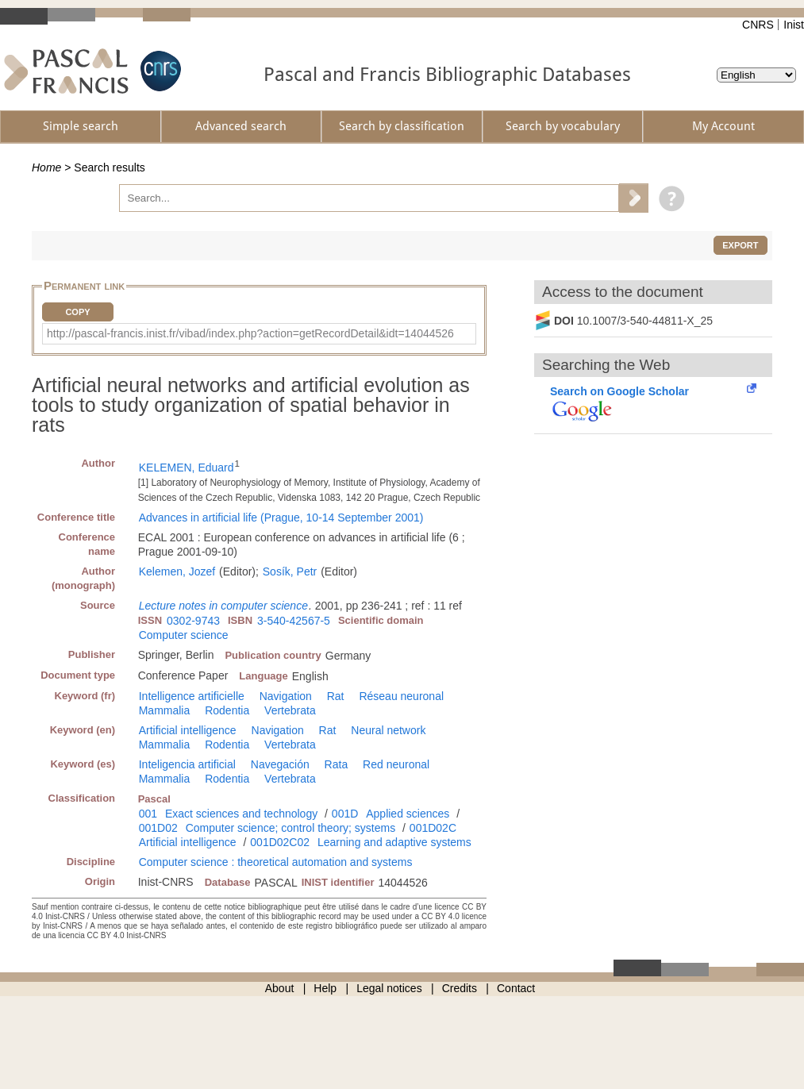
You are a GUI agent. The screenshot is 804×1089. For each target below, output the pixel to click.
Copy (77, 312)
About (279, 988)
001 (148, 813)
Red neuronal (396, 764)
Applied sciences (407, 813)
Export (740, 245)
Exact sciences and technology (241, 813)
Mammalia (164, 710)
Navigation (286, 696)
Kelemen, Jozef (177, 571)
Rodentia (227, 710)
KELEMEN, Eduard (186, 467)
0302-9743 (193, 620)
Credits (459, 988)
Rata (336, 764)
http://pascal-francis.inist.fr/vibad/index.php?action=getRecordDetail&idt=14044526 (250, 333)
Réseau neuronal (401, 696)
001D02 (158, 828)
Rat (335, 696)
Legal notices (389, 988)
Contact (516, 988)
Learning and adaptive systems (394, 842)
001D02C (433, 828)
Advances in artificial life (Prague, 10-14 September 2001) (281, 517)
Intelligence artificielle (191, 696)
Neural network (388, 730)
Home (46, 167)
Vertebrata (290, 710)
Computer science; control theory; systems (291, 828)
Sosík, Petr (290, 571)
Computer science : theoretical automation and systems (276, 862)
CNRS (758, 24)
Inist (793, 24)
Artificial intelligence (188, 730)
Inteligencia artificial (187, 764)
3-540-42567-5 (293, 620)
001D (345, 813)
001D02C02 (280, 842)
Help (325, 988)
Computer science (184, 635)
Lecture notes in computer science (223, 605)
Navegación (280, 764)
